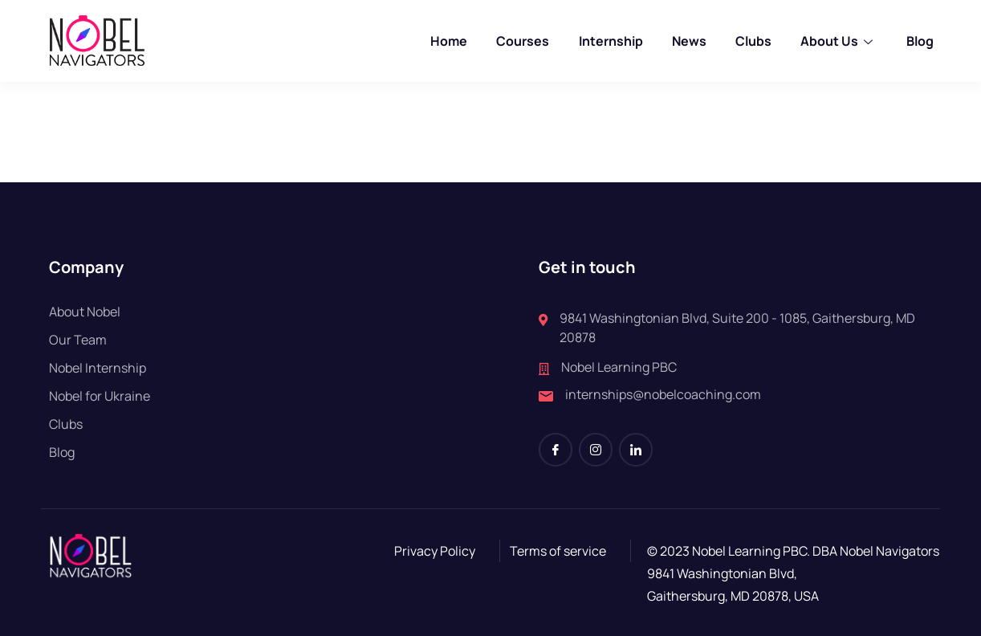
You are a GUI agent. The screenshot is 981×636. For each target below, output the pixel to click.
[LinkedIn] (636, 450)
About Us (838, 41)
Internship (611, 41)
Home (449, 41)
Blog (919, 41)
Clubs (753, 41)
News (689, 41)
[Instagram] (596, 450)
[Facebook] (555, 450)
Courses (523, 41)
